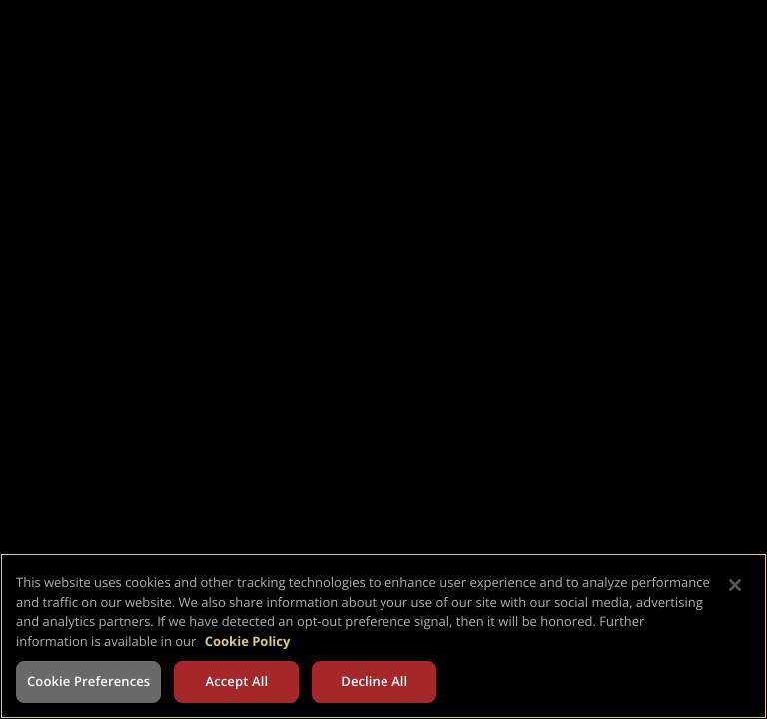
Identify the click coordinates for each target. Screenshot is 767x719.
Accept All (236, 681)
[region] (383, 636)
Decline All (374, 681)
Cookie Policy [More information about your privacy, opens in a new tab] (248, 641)
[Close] (735, 585)
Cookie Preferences (88, 681)
